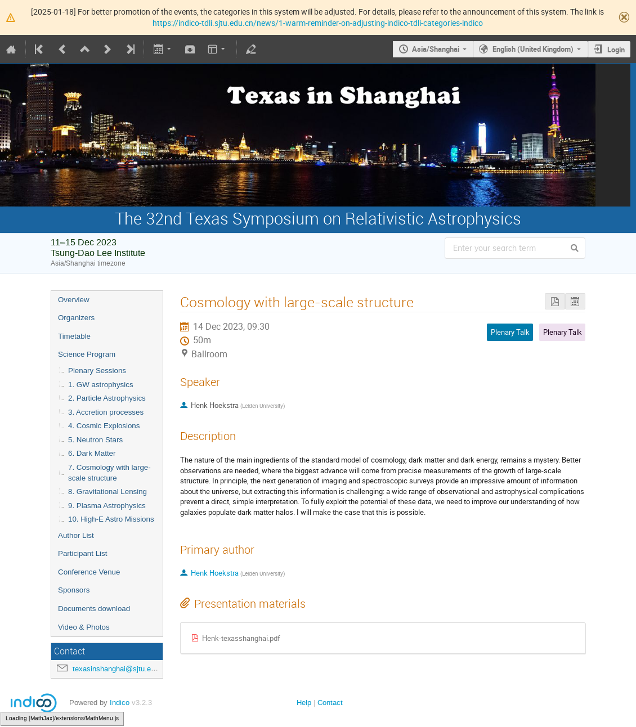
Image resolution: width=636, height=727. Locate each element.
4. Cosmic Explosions (104, 425)
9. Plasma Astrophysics (107, 505)
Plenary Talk (562, 332)
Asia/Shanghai (435, 49)
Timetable (74, 336)
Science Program (86, 354)
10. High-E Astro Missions (111, 519)
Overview (73, 299)
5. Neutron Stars (95, 440)
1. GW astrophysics (100, 384)
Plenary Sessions (97, 370)
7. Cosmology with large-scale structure (109, 472)
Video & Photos (84, 627)
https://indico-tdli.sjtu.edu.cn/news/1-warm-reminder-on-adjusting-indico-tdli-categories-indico (318, 22)
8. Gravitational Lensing (107, 491)
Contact (330, 702)
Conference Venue (89, 572)
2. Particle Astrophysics (107, 398)
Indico (119, 702)
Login (616, 49)
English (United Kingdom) (533, 49)
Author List (76, 535)
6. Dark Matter (91, 453)
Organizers (76, 317)
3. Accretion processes (106, 412)
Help (304, 702)
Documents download (94, 608)
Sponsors (73, 590)
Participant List (82, 553)
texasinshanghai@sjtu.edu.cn (121, 669)
